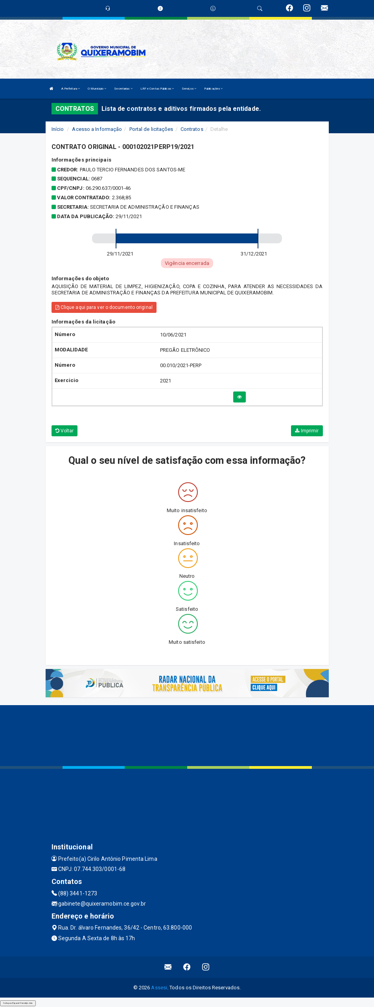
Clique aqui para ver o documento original (104, 307)
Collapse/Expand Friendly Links (18, 1003)
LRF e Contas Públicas (157, 88)
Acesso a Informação (97, 129)
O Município (97, 88)
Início (58, 129)
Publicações (213, 88)
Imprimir (307, 431)
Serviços (189, 88)
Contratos (192, 129)
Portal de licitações (151, 129)
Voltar (64, 431)
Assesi (159, 987)
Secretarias (123, 88)
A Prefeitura (70, 88)
